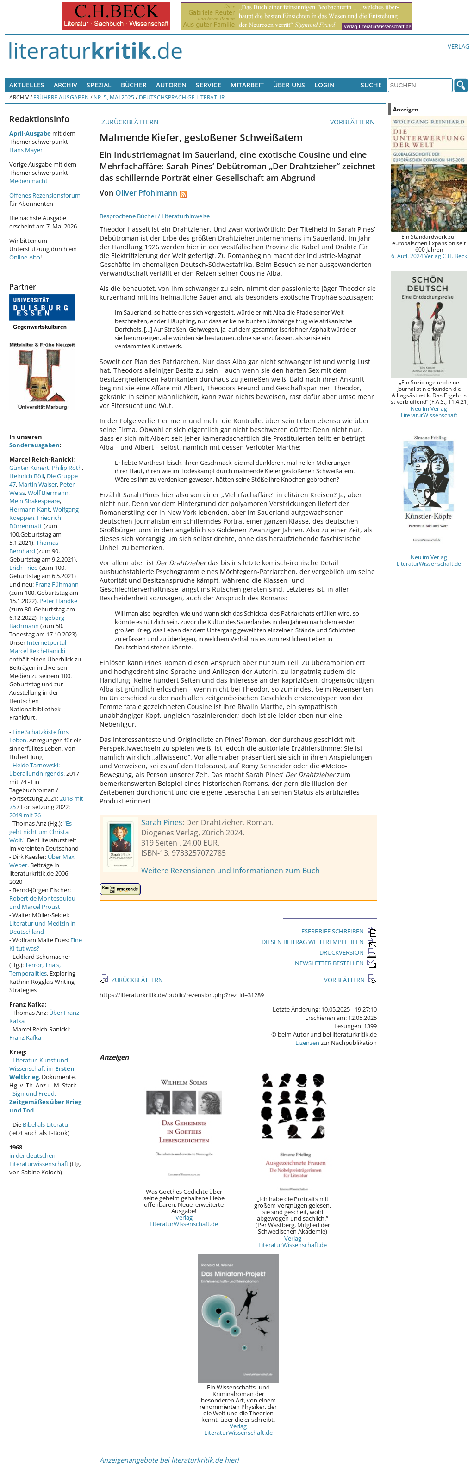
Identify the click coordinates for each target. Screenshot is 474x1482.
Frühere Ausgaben (61, 97)
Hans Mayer (26, 150)
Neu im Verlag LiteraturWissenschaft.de (429, 560)
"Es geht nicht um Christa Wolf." (40, 831)
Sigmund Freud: (45, 1101)
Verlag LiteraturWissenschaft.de (184, 1220)
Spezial (99, 84)
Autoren (171, 84)
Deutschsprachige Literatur (182, 97)
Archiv (65, 84)
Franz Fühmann (57, 584)
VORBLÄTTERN (353, 121)
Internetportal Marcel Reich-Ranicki (37, 646)
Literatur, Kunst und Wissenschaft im (42, 1068)
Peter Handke (58, 601)
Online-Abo (24, 257)
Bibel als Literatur (46, 1124)
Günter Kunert (29, 467)
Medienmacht (28, 181)
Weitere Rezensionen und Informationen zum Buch (230, 870)
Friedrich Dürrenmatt (35, 521)
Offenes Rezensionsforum (45, 195)
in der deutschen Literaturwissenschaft (39, 1159)
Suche (371, 84)
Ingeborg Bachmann (36, 621)
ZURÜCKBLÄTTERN (129, 121)
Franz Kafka (25, 1037)
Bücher (134, 84)
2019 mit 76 (25, 815)
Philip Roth (67, 467)
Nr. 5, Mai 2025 (114, 97)
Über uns (289, 84)
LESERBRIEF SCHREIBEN (337, 931)
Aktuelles (26, 84)
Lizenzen (307, 1042)
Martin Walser (38, 484)
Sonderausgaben (34, 445)
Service (208, 84)
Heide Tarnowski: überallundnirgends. (37, 769)
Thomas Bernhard (33, 546)
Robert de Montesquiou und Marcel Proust (42, 902)
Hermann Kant (29, 509)
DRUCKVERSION (348, 952)
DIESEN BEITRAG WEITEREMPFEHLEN (319, 942)
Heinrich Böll (26, 476)
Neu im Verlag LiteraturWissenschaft (429, 412)
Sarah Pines (161, 822)
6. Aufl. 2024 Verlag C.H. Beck (429, 255)
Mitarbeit (247, 84)
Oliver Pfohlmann (146, 193)
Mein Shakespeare (34, 501)
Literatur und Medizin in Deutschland (42, 927)
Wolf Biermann (48, 492)
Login (324, 84)
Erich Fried (23, 567)
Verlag (458, 46)
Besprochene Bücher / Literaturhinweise (155, 216)
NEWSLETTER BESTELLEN (336, 963)
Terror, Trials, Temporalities (35, 969)
